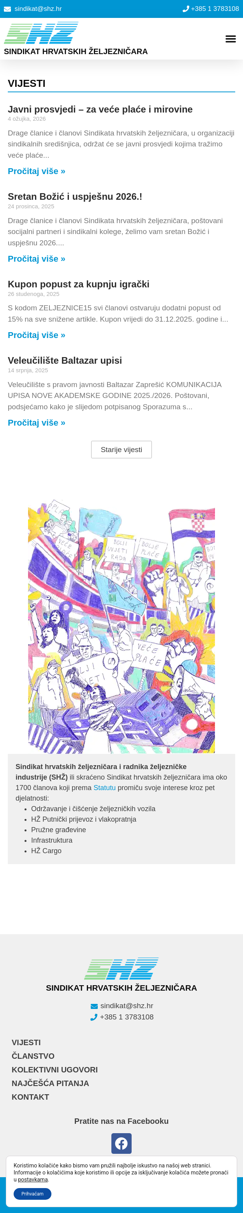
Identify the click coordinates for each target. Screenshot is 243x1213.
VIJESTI (26, 1042)
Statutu (104, 788)
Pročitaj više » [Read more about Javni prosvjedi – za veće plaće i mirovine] (36, 171)
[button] (230, 38)
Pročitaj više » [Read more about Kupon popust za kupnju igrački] (36, 335)
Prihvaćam (32, 1194)
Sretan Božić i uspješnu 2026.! (75, 196)
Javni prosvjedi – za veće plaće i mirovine (100, 109)
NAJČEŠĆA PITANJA (50, 1083)
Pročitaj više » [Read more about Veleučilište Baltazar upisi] (36, 423)
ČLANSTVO (33, 1056)
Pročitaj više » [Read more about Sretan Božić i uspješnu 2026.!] (36, 259)
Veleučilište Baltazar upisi (65, 360)
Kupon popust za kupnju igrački (79, 284)
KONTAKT (30, 1097)
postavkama (33, 1179)
